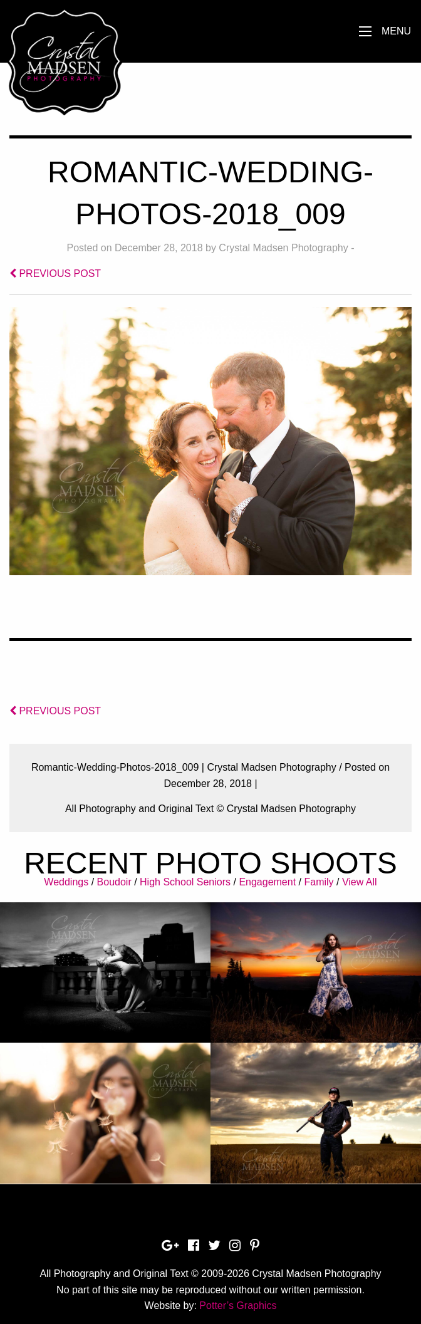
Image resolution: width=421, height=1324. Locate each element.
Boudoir (114, 882)
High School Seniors (185, 882)
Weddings (66, 882)
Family (318, 882)
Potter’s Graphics (237, 1305)
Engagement (267, 882)
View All (359, 882)
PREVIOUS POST (55, 273)
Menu (396, 31)
